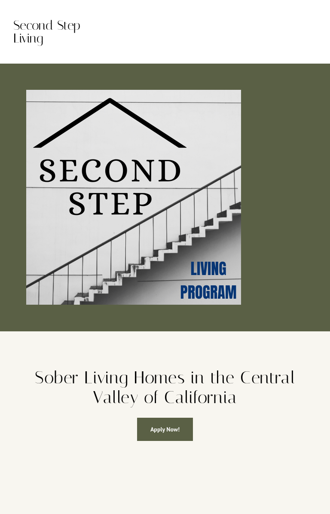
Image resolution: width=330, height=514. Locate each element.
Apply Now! (165, 429)
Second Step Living (46, 32)
